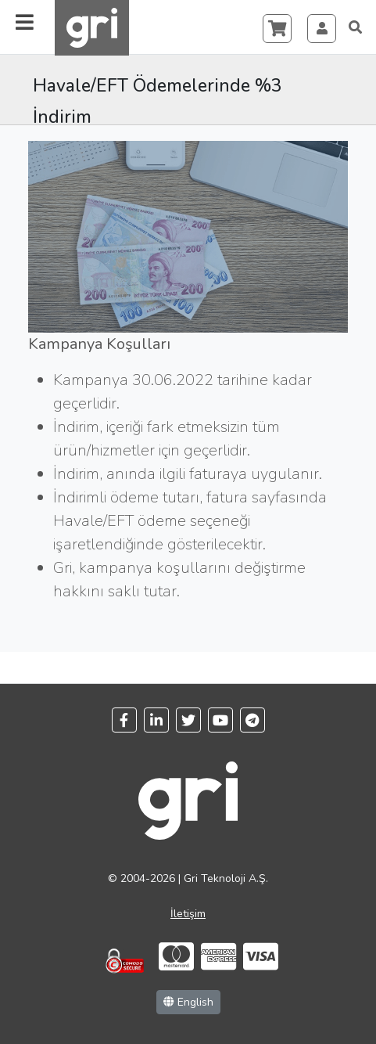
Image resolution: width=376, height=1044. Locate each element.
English (188, 1002)
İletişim (188, 913)
